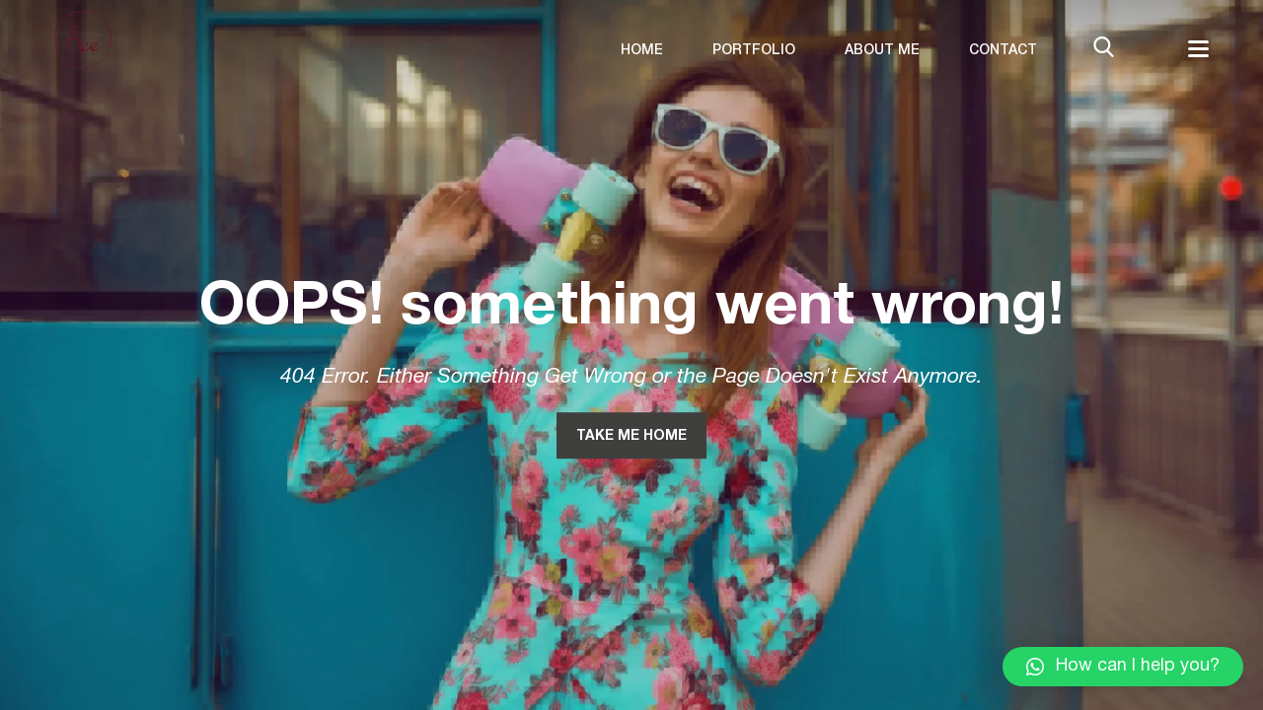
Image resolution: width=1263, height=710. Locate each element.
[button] (1123, 666)
